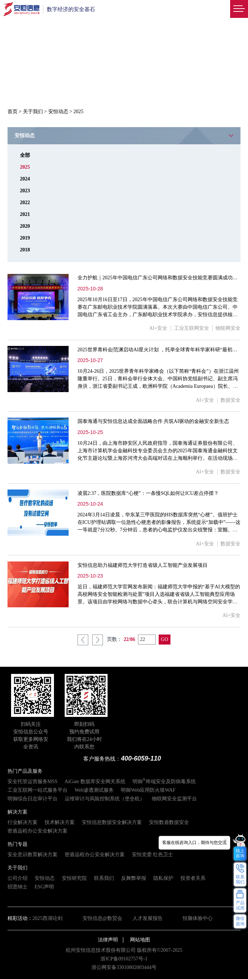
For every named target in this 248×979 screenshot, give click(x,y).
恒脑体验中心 (198, 918)
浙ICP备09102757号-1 (123, 958)
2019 (25, 238)
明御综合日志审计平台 (33, 798)
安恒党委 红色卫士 (152, 854)
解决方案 (18, 812)
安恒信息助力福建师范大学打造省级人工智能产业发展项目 (143, 565)
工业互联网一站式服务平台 (38, 790)
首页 (13, 111)
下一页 (97, 640)
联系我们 (104, 878)
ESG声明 (44, 886)
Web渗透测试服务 (94, 790)
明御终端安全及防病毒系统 (164, 781)
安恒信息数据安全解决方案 (112, 822)
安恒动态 (58, 111)
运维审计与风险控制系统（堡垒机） (105, 798)
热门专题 (18, 844)
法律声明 (108, 939)
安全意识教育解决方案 (33, 854)
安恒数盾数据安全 (169, 822)
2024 (25, 179)
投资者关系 (192, 878)
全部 (25, 155)
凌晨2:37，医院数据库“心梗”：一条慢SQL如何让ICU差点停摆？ (148, 493)
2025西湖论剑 (48, 918)
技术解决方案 (60, 822)
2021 (25, 214)
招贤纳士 (18, 886)
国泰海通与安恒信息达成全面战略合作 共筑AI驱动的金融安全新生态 (153, 421)
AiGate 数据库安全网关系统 (95, 781)
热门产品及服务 (25, 771)
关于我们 (33, 111)
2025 (25, 167)
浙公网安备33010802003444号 (124, 967)
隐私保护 (163, 878)
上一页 (83, 640)
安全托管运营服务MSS (33, 781)
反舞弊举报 (133, 878)
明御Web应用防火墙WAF (148, 790)
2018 (25, 249)
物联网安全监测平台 (174, 798)
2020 (25, 226)
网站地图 (140, 939)
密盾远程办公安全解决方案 (38, 831)
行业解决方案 (23, 822)
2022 (25, 202)
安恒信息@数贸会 (102, 918)
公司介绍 (18, 878)
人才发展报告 (148, 918)
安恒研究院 (74, 878)
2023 (25, 190)
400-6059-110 (141, 758)
